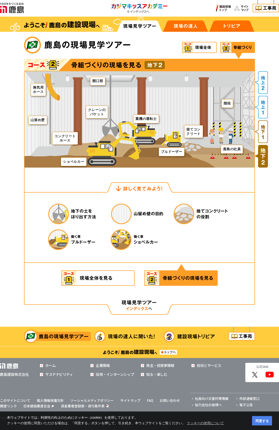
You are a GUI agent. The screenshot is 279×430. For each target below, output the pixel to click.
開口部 (97, 81)
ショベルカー (73, 161)
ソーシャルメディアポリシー (92, 401)
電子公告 (246, 405)
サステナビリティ (59, 374)
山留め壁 (38, 120)
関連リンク (8, 406)
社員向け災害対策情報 (211, 399)
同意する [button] (262, 421)
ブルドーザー (171, 152)
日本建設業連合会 (38, 406)
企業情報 (103, 366)
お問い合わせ (170, 401)
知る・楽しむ (156, 374)
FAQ (150, 401)
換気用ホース (38, 89)
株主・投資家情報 (160, 366)
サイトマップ (130, 401)
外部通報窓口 (249, 399)
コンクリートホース (65, 138)
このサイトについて (15, 401)
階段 (227, 103)
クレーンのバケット (97, 112)
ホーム (50, 366)
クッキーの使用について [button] (205, 423)
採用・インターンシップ (115, 374)
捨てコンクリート (193, 131)
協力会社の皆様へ (208, 405)
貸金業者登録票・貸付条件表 (83, 406)
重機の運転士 (146, 119)
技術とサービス (209, 366)
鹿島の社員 (232, 149)
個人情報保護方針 (50, 401)
